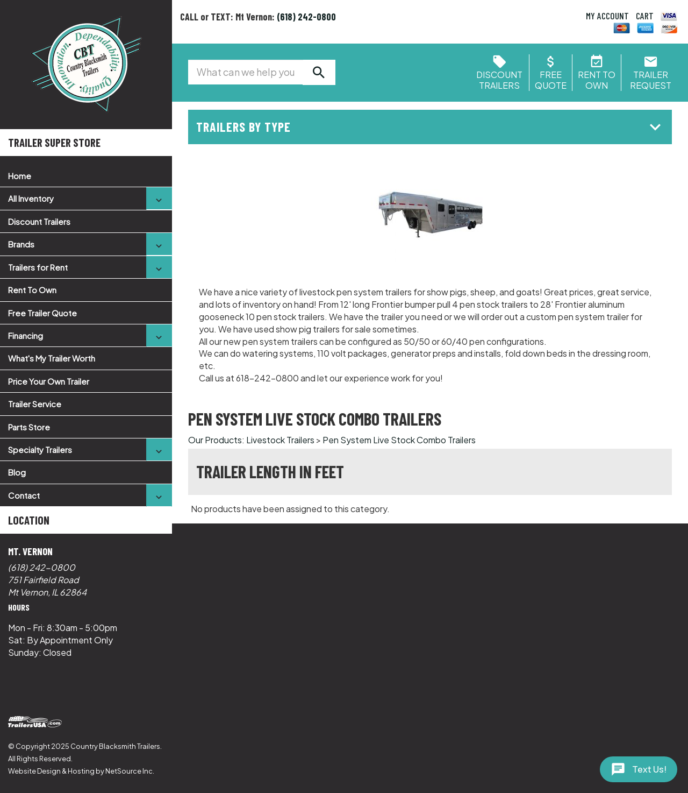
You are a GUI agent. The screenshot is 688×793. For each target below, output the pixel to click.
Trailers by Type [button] (431, 126)
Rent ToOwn (596, 74)
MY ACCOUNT (607, 16)
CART (645, 16)
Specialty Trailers (40, 449)
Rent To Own (32, 290)
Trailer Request (650, 74)
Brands (21, 244)
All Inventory (31, 198)
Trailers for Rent (38, 267)
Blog (17, 472)
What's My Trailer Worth (51, 358)
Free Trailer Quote (42, 313)
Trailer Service (34, 404)
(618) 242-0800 (41, 567)
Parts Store (29, 427)
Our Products (215, 439)
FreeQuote (551, 74)
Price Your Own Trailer (48, 381)
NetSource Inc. (129, 771)
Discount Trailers (39, 221)
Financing (25, 335)
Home (19, 176)
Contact (24, 495)
